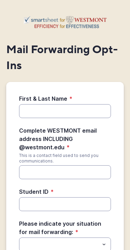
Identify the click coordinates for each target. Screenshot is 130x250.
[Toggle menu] (104, 244)
